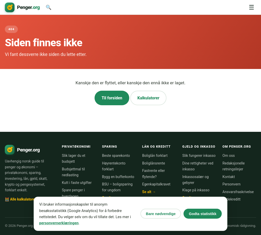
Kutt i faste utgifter (77, 183)
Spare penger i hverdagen (73, 193)
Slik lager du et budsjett (73, 158)
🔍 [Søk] (48, 7)
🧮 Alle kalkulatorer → (23, 199)
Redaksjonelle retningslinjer (234, 166)
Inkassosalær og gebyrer (195, 180)
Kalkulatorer (148, 98)
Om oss (229, 156)
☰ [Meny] (251, 7)
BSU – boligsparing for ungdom (117, 187)
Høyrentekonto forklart (113, 166)
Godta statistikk (202, 214)
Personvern (232, 184)
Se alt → (149, 192)
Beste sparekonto (116, 156)
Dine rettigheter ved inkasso (197, 166)
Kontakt (229, 177)
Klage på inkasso (195, 190)
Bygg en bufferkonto (118, 177)
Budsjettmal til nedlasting (73, 172)
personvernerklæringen (59, 223)
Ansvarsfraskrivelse (238, 192)
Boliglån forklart (155, 156)
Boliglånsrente (153, 163)
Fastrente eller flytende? (153, 174)
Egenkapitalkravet (156, 184)
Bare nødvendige (161, 214)
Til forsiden (112, 98)
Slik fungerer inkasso (199, 156)
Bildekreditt (232, 199)
